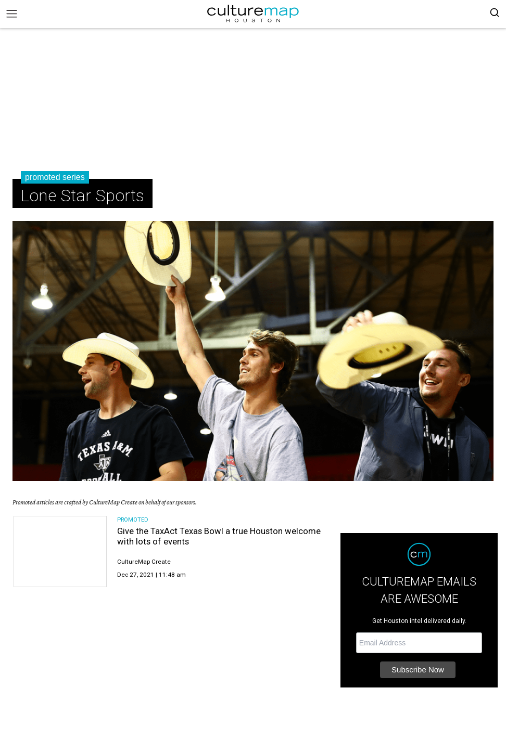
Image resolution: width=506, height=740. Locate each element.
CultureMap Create (144, 561)
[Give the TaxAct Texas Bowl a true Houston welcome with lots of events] (60, 551)
